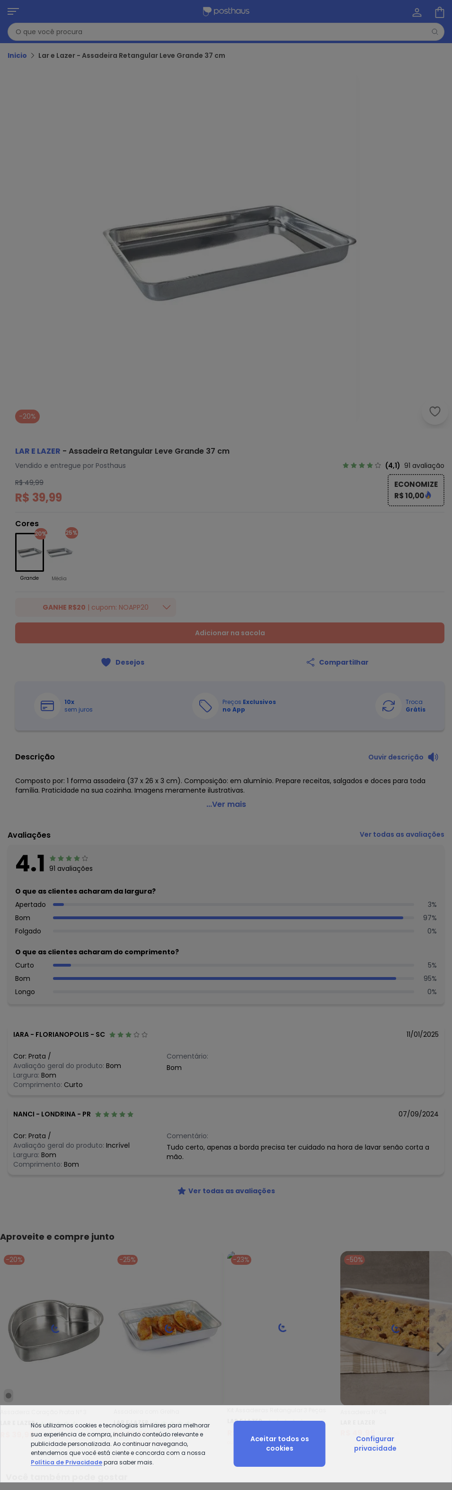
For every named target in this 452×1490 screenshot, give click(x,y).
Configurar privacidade (375, 1443)
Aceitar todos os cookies (279, 1443)
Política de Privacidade (66, 1462)
